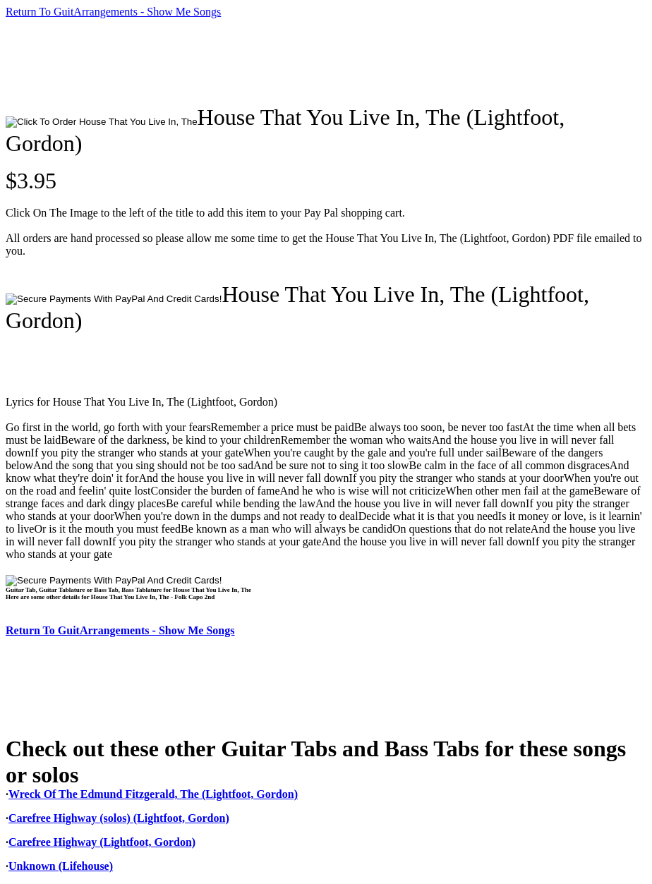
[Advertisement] (262, 61)
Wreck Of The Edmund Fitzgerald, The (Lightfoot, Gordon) (153, 794)
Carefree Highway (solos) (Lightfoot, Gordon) (118, 818)
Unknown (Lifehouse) (60, 866)
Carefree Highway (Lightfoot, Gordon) (101, 842)
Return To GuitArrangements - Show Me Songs (113, 12)
